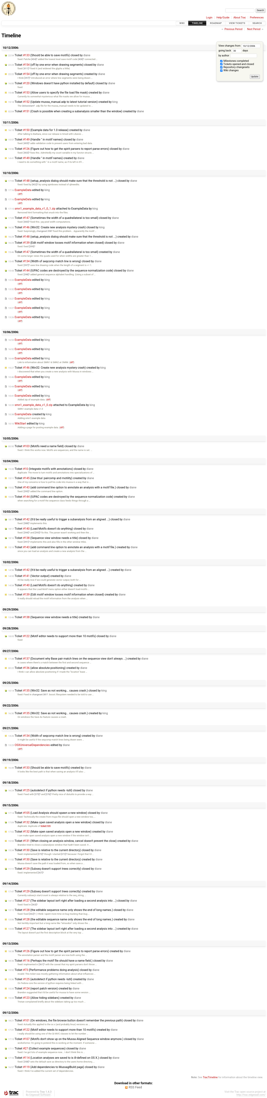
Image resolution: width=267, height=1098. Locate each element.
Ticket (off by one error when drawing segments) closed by (56, 64)
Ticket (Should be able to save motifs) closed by (49, 55)
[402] (34, 184)
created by (29, 414)
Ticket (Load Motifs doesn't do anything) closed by (50, 528)
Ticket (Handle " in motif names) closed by (45, 139)
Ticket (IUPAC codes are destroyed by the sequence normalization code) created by (71, 496)
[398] (26, 274)
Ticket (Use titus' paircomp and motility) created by (51, 478)
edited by (29, 190)
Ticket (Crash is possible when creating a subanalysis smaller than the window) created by (76, 111)
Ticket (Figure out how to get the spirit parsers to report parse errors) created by (69, 951)
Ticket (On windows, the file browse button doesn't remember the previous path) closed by (75, 1020)
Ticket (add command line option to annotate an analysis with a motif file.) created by (73, 547)
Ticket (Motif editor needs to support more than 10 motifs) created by (62, 1029)
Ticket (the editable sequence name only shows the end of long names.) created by (71, 919)
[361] (41, 964)
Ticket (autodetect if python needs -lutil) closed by (50, 790)
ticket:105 (46, 826)
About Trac (239, 17)
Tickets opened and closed (237, 64)
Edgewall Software (40, 1094)
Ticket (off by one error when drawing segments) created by (56, 74)
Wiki (182, 23)
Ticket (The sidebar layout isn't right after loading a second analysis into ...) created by (73, 928)
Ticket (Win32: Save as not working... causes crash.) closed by (57, 690)
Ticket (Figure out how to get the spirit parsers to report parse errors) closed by (68, 148)
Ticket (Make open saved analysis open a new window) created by (60, 831)
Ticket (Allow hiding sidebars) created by (44, 997)
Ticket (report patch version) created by (43, 988)
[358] (26, 1061)
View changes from (239, 45)
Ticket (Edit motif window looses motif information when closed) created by (66, 594)
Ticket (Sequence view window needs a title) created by (54, 617)
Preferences (257, 17)
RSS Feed (135, 1087)
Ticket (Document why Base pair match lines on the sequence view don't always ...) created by (78, 658)
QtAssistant (28, 105)
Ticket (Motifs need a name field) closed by (46, 446)
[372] (63, 854)
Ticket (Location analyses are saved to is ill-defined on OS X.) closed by (63, 1057)
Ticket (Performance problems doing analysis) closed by (53, 970)
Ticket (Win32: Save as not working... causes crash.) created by (58, 713)
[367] (40, 872)
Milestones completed (234, 60)
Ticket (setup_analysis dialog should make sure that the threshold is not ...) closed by (72, 180)
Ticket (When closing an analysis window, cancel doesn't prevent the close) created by (73, 841)
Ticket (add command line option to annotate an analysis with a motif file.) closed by (72, 487)
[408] (80, 59)
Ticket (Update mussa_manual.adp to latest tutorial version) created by (63, 102)
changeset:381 (39, 694)
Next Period (254, 29)
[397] (26, 78)
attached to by (53, 208)
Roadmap (216, 23)
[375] (36, 794)
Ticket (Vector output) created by (39, 576)
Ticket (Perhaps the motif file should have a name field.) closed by (60, 960)
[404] (33, 59)
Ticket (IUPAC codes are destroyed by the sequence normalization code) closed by (71, 270)
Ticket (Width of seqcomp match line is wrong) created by (55, 735)
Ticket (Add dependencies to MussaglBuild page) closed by (56, 1067)
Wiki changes (229, 70)
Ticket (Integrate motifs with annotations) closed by (50, 469)
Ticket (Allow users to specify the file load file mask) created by (58, 92)
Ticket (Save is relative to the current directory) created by (55, 859)
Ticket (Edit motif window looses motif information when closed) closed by (66, 242)
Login (209, 17)
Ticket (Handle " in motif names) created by (46, 158)
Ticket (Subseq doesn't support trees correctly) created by (55, 891)
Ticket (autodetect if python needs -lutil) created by (51, 979)
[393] (37, 532)
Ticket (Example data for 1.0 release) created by (49, 130)
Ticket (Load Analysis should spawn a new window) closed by (58, 813)
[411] (26, 68)
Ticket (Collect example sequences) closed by (47, 1048)
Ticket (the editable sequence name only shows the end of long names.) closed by (70, 910)
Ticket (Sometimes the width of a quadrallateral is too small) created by (64, 252)
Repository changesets (235, 67)
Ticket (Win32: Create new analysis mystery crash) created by (57, 367)
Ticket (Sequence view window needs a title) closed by (53, 538)
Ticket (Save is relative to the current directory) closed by (54, 850)
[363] (33, 904)
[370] (40, 854)
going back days (233, 50)
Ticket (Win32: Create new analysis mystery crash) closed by (56, 227)
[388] (26, 523)
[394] (26, 532)
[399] (31, 246)
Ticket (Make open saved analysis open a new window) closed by (60, 822)
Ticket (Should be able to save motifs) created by (50, 767)
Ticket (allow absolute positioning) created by (47, 668)
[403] (26, 152)
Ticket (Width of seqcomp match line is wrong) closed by (55, 261)
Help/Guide (222, 17)
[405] (26, 143)
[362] (31, 914)
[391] (26, 542)
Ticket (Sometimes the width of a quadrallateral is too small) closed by (63, 218)
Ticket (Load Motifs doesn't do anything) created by (51, 585)
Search (257, 23)
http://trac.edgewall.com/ (251, 1094)
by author (237, 55)
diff (20, 194)
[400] (26, 221)
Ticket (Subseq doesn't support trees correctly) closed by (55, 868)
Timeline (197, 23)
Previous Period (233, 29)
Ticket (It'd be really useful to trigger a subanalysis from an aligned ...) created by (69, 570)
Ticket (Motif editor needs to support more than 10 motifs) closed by (62, 636)
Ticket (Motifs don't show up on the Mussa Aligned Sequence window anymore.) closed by (76, 1039)
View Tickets (237, 23)
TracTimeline (210, 1077)
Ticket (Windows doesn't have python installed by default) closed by (61, 83)
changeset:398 (43, 231)
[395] (26, 491)
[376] (48, 794)
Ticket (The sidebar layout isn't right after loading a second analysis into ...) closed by (72, 900)
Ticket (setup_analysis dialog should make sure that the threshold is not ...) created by (73, 236)
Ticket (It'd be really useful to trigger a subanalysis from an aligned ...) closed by (69, 519)
